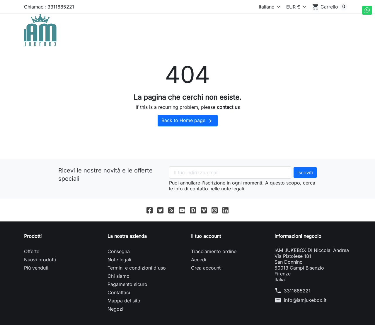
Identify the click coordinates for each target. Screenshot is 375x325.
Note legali (119, 260)
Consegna (119, 251)
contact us (228, 107)
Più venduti (36, 268)
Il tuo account (206, 236)
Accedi (198, 260)
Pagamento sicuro (127, 284)
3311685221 (297, 291)
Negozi (115, 309)
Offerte (31, 251)
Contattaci (119, 292)
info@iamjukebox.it (305, 300)
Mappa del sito (124, 301)
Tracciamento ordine (213, 251)
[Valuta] (295, 6)
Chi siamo (118, 276)
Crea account (206, 268)
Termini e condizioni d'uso (137, 268)
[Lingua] (264, 6)
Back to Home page (187, 120)
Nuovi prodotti (40, 260)
